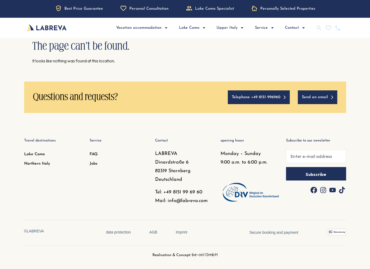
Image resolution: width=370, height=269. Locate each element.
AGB (153, 232)
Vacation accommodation (142, 28)
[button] (12, 257)
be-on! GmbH (205, 254)
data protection (118, 232)
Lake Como (192, 28)
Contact (295, 28)
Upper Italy (230, 28)
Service (264, 28)
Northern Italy (37, 164)
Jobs (93, 164)
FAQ (94, 154)
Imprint (182, 232)
